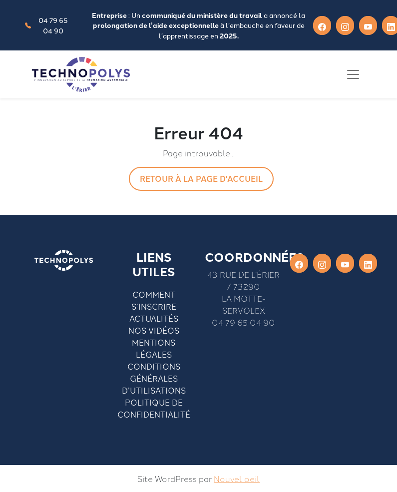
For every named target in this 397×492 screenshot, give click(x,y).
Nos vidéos (153, 330)
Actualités (153, 318)
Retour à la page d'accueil (201, 178)
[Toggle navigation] (353, 74)
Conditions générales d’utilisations (154, 378)
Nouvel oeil (237, 478)
